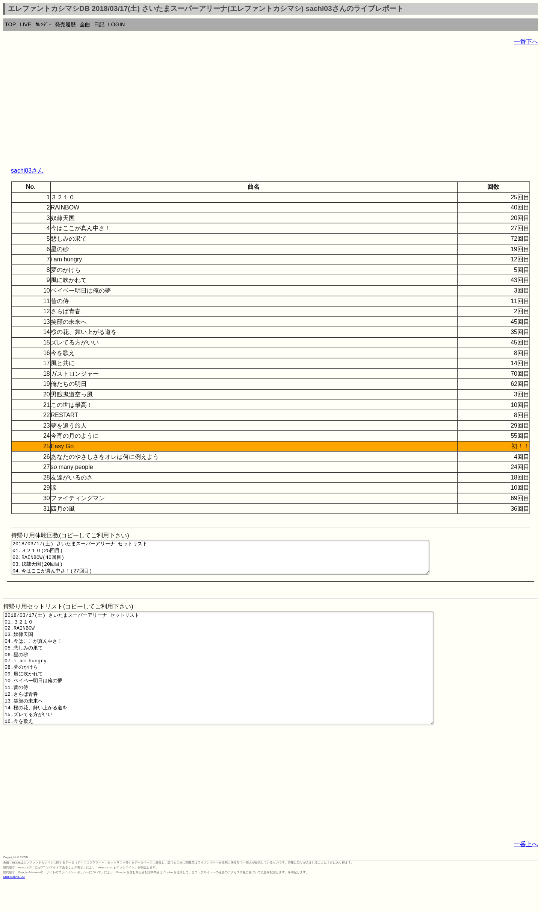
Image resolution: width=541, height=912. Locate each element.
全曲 (85, 24)
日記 (99, 24)
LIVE (25, 24)
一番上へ (526, 873)
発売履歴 (65, 24)
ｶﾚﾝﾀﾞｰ (43, 24)
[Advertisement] (228, 105)
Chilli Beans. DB (14, 906)
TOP (10, 24)
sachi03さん (27, 170)
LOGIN (116, 24)
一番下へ (526, 41)
